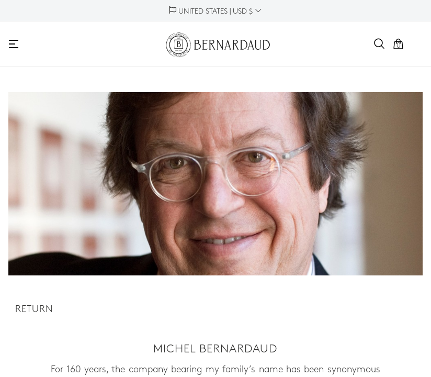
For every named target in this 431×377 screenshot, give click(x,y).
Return (34, 310)
